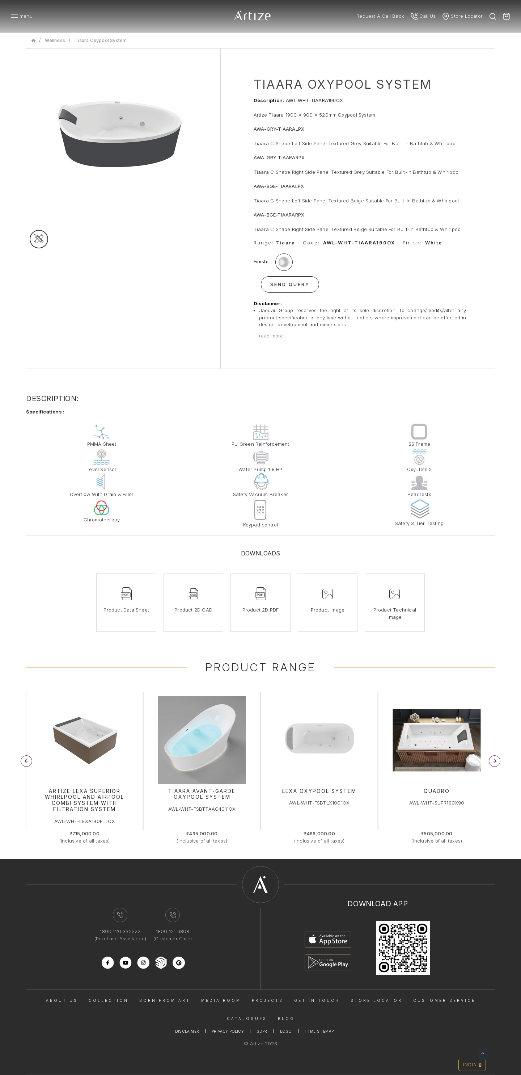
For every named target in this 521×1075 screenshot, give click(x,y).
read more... (273, 336)
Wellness (55, 40)
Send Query (290, 284)
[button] (494, 761)
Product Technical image (394, 613)
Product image (328, 610)
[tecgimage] (39, 239)
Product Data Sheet (126, 610)
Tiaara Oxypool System (101, 40)
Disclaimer (187, 1031)
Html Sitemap (319, 1031)
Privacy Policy (228, 1031)
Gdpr (262, 1031)
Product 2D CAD (193, 610)
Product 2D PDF (260, 610)
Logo (286, 1031)
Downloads (260, 553)
